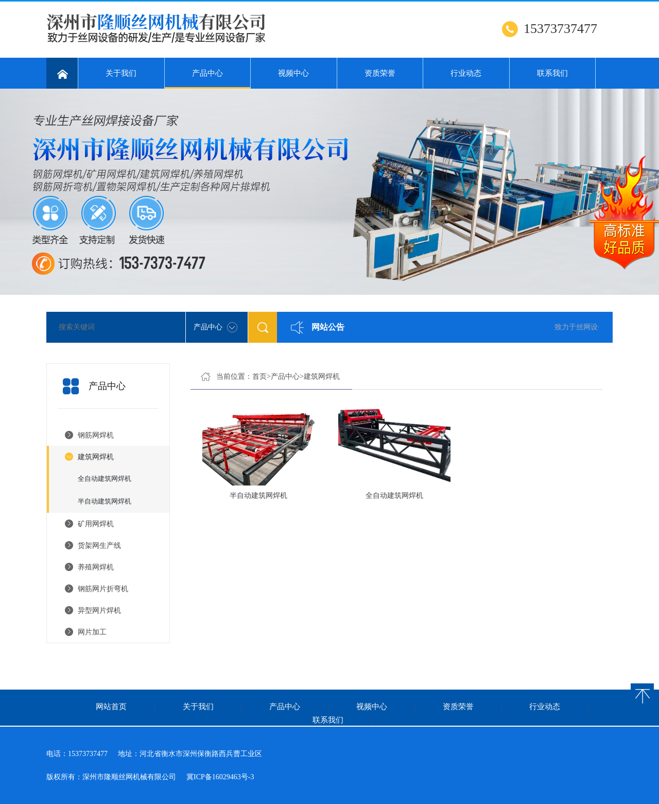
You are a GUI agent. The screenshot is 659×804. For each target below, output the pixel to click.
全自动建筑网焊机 (104, 478)
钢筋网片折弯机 (103, 589)
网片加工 (92, 632)
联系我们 (552, 73)
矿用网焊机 (96, 524)
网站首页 (111, 706)
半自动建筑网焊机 (104, 501)
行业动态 (465, 73)
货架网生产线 (99, 545)
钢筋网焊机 (96, 435)
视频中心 (293, 73)
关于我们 (121, 73)
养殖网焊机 (96, 567)
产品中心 (208, 79)
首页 (259, 376)
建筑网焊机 (96, 457)
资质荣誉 (380, 73)
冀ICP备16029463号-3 (220, 777)
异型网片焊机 (99, 610)
